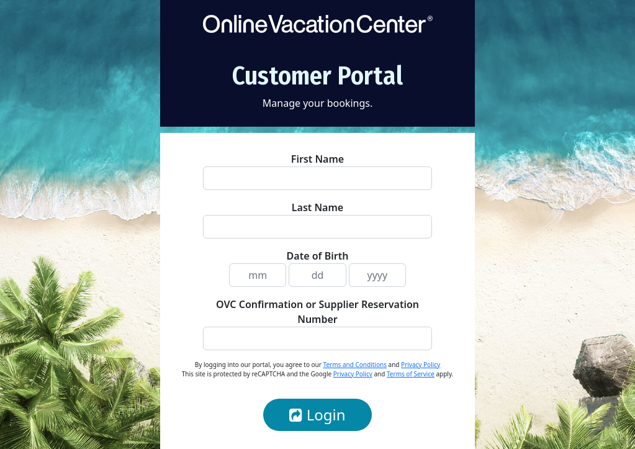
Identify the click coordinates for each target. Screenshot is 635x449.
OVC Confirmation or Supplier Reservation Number (317, 311)
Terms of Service (411, 374)
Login (317, 414)
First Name (317, 159)
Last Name (317, 207)
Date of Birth (318, 256)
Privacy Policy (420, 364)
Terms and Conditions (355, 364)
